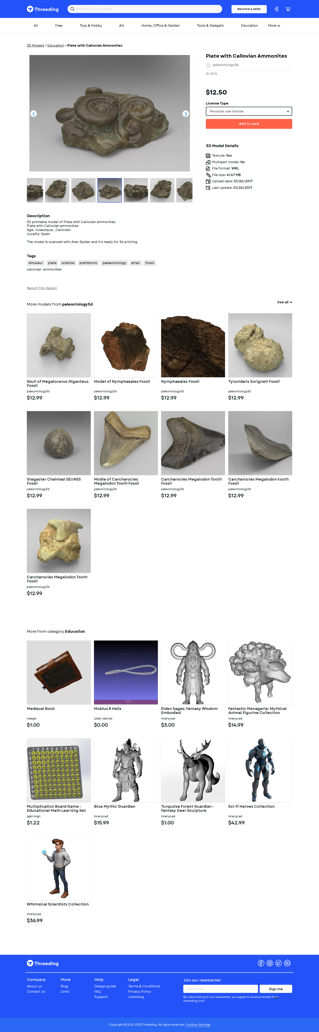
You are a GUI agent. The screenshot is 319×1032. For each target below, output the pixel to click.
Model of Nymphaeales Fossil (122, 382)
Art (121, 25)
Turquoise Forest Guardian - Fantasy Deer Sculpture (187, 809)
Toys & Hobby (91, 25)
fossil (149, 263)
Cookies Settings (198, 1025)
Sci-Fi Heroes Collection (251, 807)
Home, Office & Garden (161, 25)
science (68, 263)
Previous (33, 113)
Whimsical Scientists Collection (58, 904)
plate (52, 263)
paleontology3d (226, 65)
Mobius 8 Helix (107, 709)
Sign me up (276, 990)
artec (135, 263)
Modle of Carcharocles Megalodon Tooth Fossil (116, 481)
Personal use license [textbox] (227, 111)
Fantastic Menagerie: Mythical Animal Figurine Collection (257, 711)
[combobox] (249, 111)
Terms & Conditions (144, 986)
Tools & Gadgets (210, 25)
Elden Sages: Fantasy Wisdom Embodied (189, 711)
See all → (284, 302)
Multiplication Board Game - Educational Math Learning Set (56, 809)
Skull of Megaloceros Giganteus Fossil (57, 384)
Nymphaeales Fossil (180, 382)
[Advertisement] (249, 250)
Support (101, 997)
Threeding (42, 9)
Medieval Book (41, 709)
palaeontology (114, 263)
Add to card (249, 123)
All (36, 25)
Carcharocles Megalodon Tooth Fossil (191, 481)
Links (65, 991)
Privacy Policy (139, 991)
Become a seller (249, 9)
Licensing (136, 997)
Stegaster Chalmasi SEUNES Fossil (54, 481)
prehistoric (88, 263)
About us (34, 986)
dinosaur (35, 263)
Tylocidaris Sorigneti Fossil (254, 382)
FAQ (97, 991)
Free (58, 25)
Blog (64, 986)
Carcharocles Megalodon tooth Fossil (258, 481)
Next (185, 113)
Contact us (36, 991)
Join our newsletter (202, 980)
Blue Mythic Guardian (114, 807)
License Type (217, 103)
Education (249, 25)
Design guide (105, 986)
